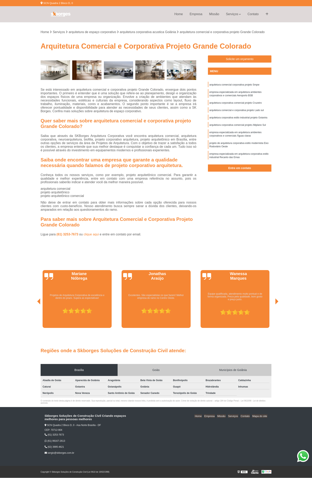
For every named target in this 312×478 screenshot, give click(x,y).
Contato (253, 14)
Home (178, 14)
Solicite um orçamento (240, 59)
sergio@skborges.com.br (59, 453)
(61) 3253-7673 (68, 234)
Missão (214, 14)
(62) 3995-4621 (54, 447)
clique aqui (91, 234)
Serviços (232, 14)
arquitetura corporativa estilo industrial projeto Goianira (238, 118)
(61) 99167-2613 (55, 441)
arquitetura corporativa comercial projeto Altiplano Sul (237, 126)
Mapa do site (260, 416)
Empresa (196, 14)
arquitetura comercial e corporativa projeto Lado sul (236, 111)
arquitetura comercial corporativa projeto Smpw (234, 85)
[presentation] (33, 317)
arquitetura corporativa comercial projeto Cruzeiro (235, 103)
